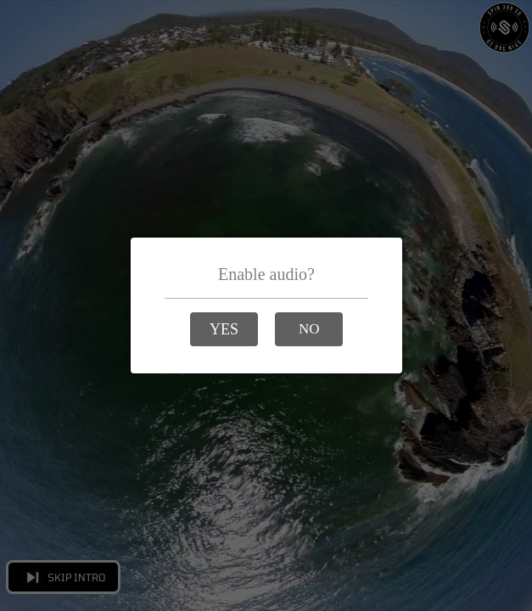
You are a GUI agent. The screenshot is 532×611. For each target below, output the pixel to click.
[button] (224, 329)
